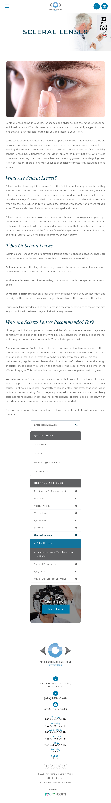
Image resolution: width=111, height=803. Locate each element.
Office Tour (40, 444)
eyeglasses (40, 571)
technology (40, 513)
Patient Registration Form (48, 462)
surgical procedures (45, 564)
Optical (38, 453)
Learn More (54, 609)
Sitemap (67, 782)
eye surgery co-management (50, 491)
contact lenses (43, 535)
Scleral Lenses (44, 543)
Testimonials (41, 471)
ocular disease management (50, 579)
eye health (40, 520)
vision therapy (42, 506)
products (39, 498)
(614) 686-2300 (55, 698)
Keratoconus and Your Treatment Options (55, 554)
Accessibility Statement (50, 782)
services (38, 527)
